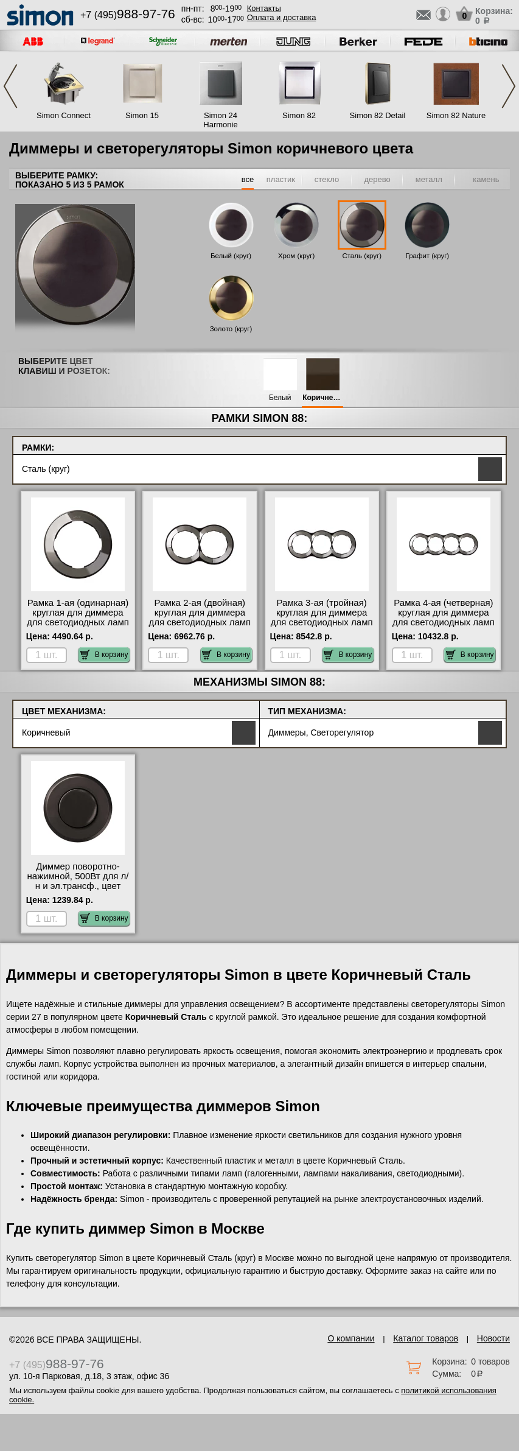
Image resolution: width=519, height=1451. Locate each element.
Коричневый (322, 398)
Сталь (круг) (361, 255)
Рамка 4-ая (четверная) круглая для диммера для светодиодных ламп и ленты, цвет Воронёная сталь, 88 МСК (443, 627)
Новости (493, 1338)
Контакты (264, 8)
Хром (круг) (296, 255)
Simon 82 (299, 115)
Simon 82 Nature (456, 115)
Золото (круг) (231, 328)
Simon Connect (64, 115)
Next (508, 86)
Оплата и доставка (281, 17)
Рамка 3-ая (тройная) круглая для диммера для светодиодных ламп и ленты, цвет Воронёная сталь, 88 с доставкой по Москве (322, 627)
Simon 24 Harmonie (220, 120)
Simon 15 (142, 115)
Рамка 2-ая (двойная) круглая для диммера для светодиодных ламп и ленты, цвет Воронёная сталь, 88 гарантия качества (199, 627)
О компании (350, 1338)
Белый (280, 398)
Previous (10, 86)
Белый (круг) (231, 255)
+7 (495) (127, 15)
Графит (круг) (428, 255)
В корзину (104, 654)
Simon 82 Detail (378, 115)
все (248, 179)
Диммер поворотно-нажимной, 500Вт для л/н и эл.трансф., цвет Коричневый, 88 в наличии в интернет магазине (78, 891)
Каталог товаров (425, 1338)
